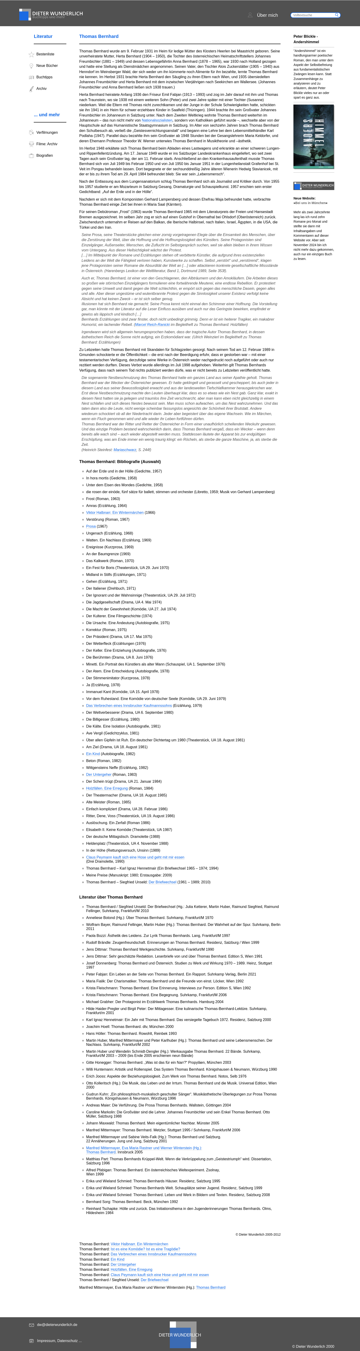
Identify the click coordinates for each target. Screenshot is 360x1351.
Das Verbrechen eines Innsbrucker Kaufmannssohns (129, 706)
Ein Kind (93, 754)
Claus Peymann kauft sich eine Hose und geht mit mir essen (135, 857)
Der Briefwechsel (162, 882)
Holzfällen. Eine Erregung (107, 788)
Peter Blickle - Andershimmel (306, 39)
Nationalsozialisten (157, 120)
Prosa (91, 526)
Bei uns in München (310, 203)
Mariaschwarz (125, 450)
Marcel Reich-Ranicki (152, 325)
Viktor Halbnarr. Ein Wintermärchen (114, 513)
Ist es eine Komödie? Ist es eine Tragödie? (145, 1249)
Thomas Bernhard (210, 1287)
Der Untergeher (98, 774)
